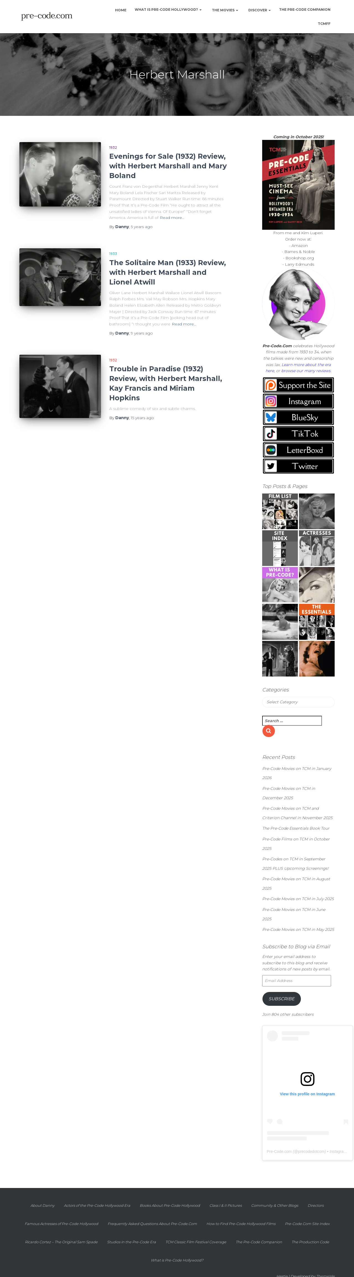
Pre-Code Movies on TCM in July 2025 (298, 898)
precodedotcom (311, 1151)
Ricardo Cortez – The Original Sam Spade (61, 1242)
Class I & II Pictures (225, 1205)
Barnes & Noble (299, 251)
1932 (113, 147)
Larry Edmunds (299, 264)
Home (120, 10)
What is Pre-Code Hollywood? (168, 9)
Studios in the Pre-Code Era (131, 1242)
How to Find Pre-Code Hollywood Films (240, 1223)
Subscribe (282, 998)
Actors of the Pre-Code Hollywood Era (97, 1205)
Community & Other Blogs (274, 1205)
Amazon (299, 245)
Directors (316, 1205)
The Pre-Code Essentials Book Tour (295, 828)
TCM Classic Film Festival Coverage (195, 1242)
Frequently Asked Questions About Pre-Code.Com (152, 1223)
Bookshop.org (299, 257)
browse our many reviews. (306, 370)
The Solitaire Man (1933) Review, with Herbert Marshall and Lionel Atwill (167, 272)
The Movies (224, 10)
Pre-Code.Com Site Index (307, 1223)
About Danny (42, 1205)
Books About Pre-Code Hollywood (170, 1205)
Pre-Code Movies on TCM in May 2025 (298, 929)
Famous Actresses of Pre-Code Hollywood (61, 1223)
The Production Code (310, 1242)
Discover (259, 10)
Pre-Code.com (279, 1151)
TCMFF (324, 24)
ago (142, 226)
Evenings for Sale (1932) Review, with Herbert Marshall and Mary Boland (168, 166)
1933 (113, 254)
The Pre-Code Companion (304, 9)
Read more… (172, 217)
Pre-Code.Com (277, 345)
